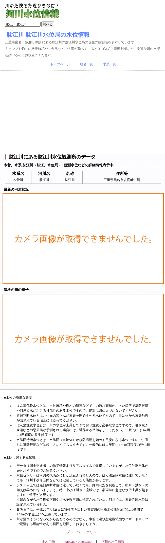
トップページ (60, 64)
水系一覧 (109, 64)
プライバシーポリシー (83, 532)
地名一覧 (86, 64)
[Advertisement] (82, 112)
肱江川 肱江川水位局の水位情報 (48, 34)
